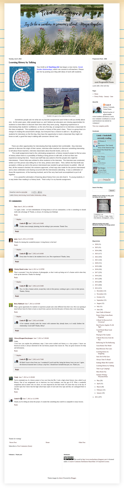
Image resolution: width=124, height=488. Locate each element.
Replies (18, 219)
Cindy (16, 377)
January (99, 394)
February (100, 391)
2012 (96, 289)
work (78, 459)
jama (15, 239)
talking (44, 195)
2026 (96, 245)
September (100, 301)
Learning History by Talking (105, 367)
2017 (96, 273)
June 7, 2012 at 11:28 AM (27, 377)
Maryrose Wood (102, 172)
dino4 (61, 478)
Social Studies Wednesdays (34, 195)
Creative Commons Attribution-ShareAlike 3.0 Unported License (89, 461)
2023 (96, 254)
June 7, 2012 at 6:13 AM (36, 223)
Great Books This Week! (104, 346)
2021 (96, 261)
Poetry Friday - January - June (103, 96)
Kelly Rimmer (102, 163)
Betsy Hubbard (19, 304)
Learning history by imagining (102, 353)
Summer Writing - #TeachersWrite (102, 376)
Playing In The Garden (103, 336)
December (100, 292)
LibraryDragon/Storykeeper (23, 338)
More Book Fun (101, 373)
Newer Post (13, 442)
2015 (96, 280)
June (98, 310)
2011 (96, 398)
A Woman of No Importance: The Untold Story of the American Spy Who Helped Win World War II (103, 145)
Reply (16, 215)
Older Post (82, 442)
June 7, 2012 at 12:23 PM (31, 398)
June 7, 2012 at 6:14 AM (36, 253)
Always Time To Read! (103, 360)
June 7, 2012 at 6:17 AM (36, 359)
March (99, 388)
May (98, 381)
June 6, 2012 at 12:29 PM (36, 269)
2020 (96, 264)
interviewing (22, 195)
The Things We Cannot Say (101, 159)
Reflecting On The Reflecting (105, 344)
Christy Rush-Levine (21, 269)
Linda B (22, 223)
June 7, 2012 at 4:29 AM (32, 304)
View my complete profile (101, 126)
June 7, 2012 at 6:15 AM (36, 286)
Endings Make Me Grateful (104, 364)
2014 (96, 283)
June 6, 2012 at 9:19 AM (25, 239)
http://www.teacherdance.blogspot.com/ (94, 459)
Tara (15, 206)
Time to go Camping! (103, 370)
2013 (96, 286)
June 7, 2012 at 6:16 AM (36, 320)
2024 (96, 251)
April (98, 384)
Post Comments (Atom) (24, 446)
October (99, 298)
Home (48, 442)
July (98, 307)
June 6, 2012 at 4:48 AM (25, 206)
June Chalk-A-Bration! (103, 313)
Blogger (73, 478)
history (16, 195)
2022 (96, 258)
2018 (96, 270)
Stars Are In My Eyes (103, 357)
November (100, 295)
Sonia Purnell (98, 151)
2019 (96, 267)
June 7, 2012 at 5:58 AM (41, 338)
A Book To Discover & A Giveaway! (104, 322)
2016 (96, 276)
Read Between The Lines (104, 350)
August (99, 304)
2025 (96, 248)
